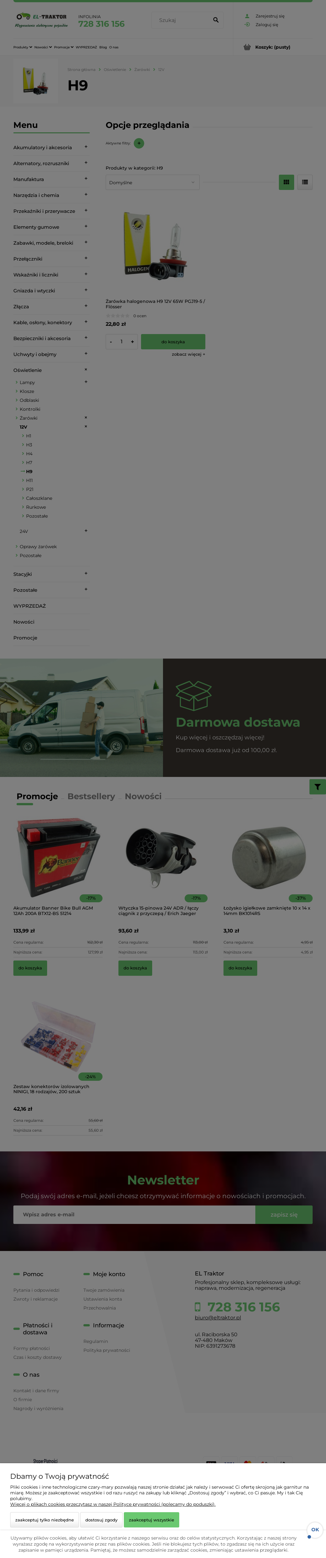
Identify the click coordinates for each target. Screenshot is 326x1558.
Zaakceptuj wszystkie (151, 1519)
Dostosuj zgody (101, 1519)
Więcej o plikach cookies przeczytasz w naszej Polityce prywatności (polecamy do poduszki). (113, 1504)
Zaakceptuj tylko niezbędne (44, 1519)
